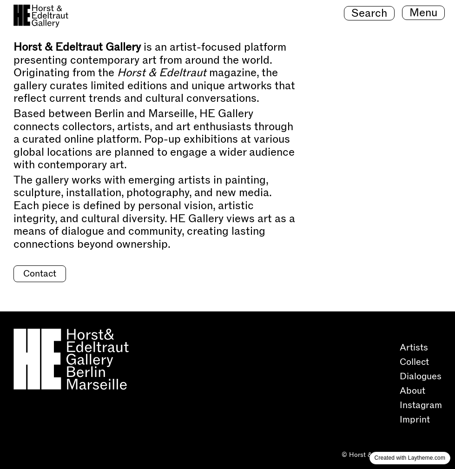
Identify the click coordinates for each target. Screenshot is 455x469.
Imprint (415, 420)
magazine (187, 73)
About (414, 391)
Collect (415, 362)
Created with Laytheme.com (410, 458)
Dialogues (422, 376)
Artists (414, 348)
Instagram (422, 405)
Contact (39, 274)
